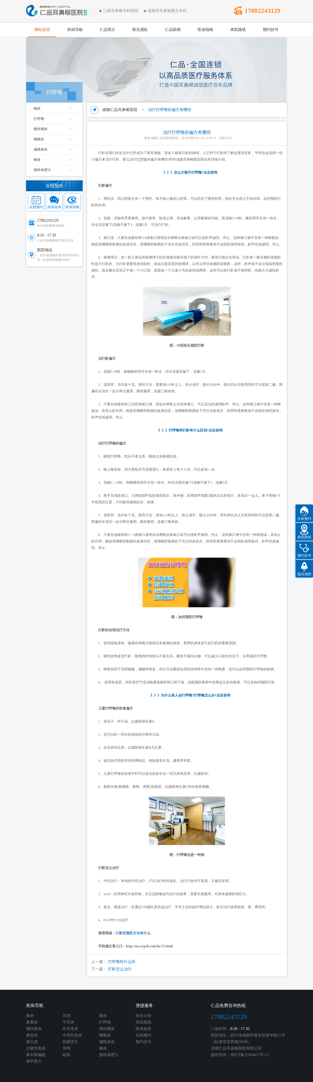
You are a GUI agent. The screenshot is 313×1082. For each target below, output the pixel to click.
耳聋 (66, 1015)
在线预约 (36, 207)
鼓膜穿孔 (70, 1042)
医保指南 (205, 29)
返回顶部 (304, 574)
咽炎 (37, 108)
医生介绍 (143, 1015)
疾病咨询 (54, 207)
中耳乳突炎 (72, 1035)
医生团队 (140, 29)
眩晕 (66, 1055)
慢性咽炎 (41, 129)
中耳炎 (68, 1022)
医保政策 (143, 1029)
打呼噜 (39, 119)
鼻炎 (30, 1015)
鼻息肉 (32, 1035)
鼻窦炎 (32, 1022)
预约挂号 (270, 29)
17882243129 (262, 10)
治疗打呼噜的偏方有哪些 (169, 109)
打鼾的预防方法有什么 (133, 933)
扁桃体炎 (41, 149)
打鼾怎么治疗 (120, 969)
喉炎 (37, 159)
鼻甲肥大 (34, 1061)
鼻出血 (32, 1042)
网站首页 (42, 29)
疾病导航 (75, 29)
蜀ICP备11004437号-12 (249, 1055)
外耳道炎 (70, 1029)
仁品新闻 (173, 29)
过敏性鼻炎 (36, 1048)
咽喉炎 (39, 139)
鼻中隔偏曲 (36, 1055)
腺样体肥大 (42, 170)
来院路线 (238, 29)
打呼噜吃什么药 (121, 962)
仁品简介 (107, 29)
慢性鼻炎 (34, 1029)
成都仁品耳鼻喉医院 (119, 109)
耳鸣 (66, 1048)
